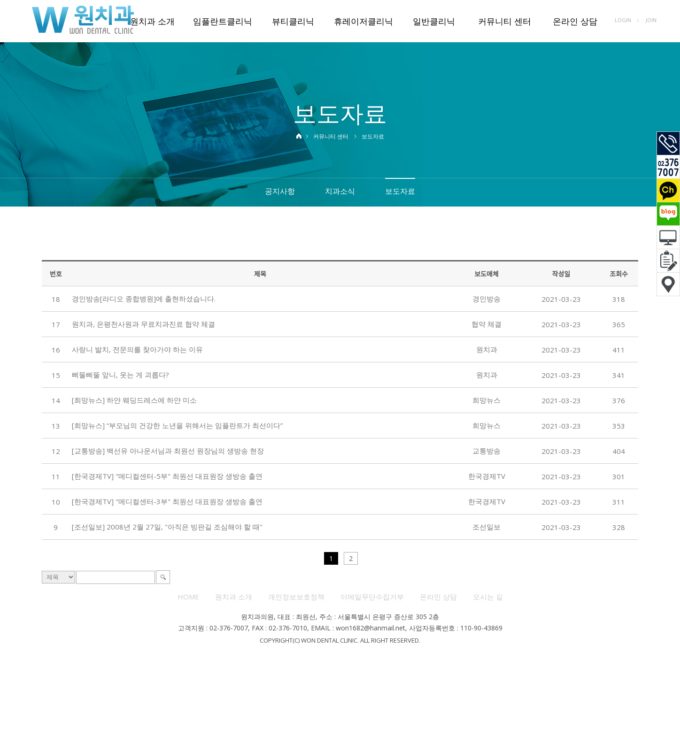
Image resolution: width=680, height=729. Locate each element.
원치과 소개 (152, 21)
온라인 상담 (575, 21)
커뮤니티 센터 (504, 21)
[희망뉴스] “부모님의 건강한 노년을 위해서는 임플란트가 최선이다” (177, 425)
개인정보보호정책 (296, 596)
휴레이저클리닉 (363, 21)
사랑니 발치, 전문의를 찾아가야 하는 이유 (137, 349)
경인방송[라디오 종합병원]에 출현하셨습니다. (144, 298)
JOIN (651, 19)
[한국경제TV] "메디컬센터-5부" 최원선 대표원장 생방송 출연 (167, 476)
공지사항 (280, 191)
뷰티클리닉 (293, 21)
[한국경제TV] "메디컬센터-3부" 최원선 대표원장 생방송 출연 (167, 501)
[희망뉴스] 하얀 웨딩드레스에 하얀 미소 (134, 400)
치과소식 (340, 191)
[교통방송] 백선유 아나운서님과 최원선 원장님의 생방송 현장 (168, 450)
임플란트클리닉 (222, 21)
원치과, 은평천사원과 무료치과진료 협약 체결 (143, 324)
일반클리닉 (434, 21)
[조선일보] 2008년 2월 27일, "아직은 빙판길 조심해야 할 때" (167, 526)
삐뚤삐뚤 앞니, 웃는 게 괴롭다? (120, 374)
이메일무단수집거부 (372, 596)
